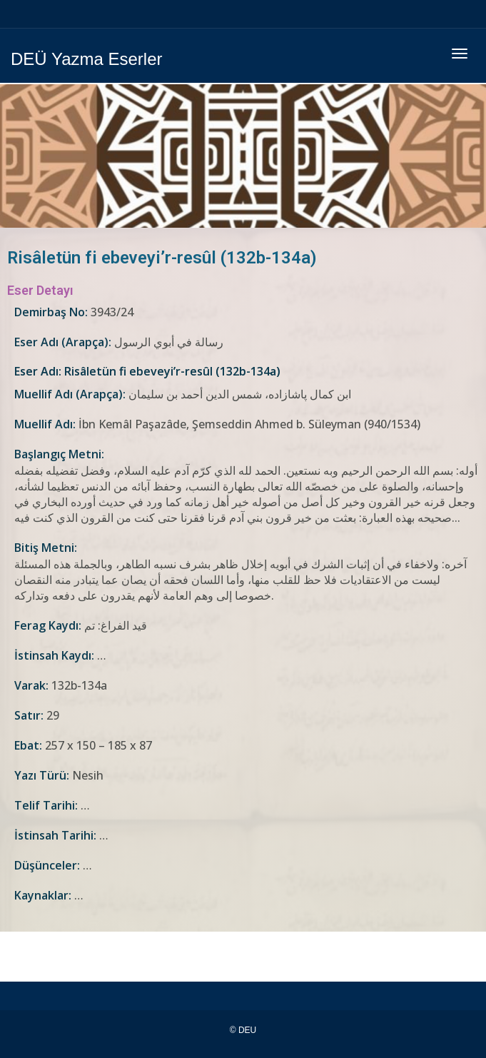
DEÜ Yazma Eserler (87, 59)
